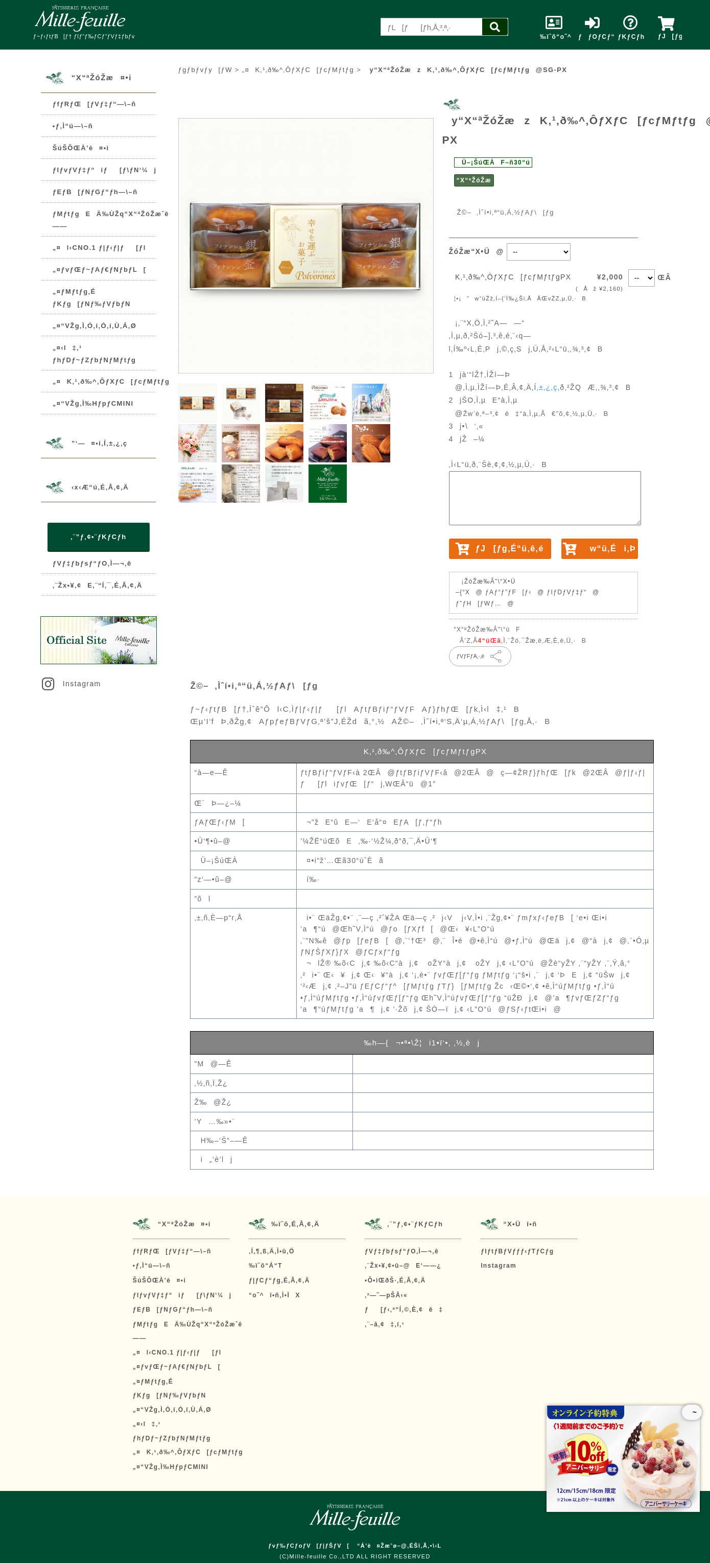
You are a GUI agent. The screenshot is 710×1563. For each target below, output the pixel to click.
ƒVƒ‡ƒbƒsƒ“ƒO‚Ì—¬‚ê (92, 563)
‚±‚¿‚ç (547, 387)
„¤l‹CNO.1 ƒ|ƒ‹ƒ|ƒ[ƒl (99, 247)
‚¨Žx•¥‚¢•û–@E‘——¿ (403, 1265)
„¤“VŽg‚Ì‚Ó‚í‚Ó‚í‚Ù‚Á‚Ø (94, 326)
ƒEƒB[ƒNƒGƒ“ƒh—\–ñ (95, 192)
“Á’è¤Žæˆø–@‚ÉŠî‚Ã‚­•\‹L (399, 1546)
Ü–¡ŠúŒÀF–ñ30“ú (493, 162)
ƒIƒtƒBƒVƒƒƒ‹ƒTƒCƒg (517, 1251)
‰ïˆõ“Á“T (265, 1265)
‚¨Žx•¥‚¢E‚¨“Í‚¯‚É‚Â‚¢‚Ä (98, 585)
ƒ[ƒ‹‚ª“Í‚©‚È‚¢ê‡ (404, 1309)
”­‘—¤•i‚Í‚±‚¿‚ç (100, 443)
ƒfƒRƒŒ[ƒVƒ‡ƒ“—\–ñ (94, 104)
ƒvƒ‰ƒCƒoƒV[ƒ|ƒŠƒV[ (308, 1546)
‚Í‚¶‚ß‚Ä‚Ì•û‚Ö (272, 1251)
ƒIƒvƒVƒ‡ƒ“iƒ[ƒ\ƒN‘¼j (105, 170)
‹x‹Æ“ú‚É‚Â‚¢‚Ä (100, 487)
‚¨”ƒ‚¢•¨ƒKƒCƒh (98, 537)
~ (692, 1412)
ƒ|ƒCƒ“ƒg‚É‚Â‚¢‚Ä (279, 1280)
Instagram (70, 684)
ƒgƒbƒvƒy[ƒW (205, 70)
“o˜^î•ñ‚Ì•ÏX (274, 1295)
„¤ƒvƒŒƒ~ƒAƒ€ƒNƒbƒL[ (100, 269)
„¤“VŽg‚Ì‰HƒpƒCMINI (93, 403)
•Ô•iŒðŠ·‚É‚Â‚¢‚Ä (395, 1280)
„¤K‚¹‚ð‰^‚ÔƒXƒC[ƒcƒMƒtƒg (111, 381)
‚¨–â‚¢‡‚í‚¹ (385, 1324)
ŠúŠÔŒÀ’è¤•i (81, 148)
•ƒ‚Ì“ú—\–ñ (73, 126)
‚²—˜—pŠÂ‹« (386, 1295)
